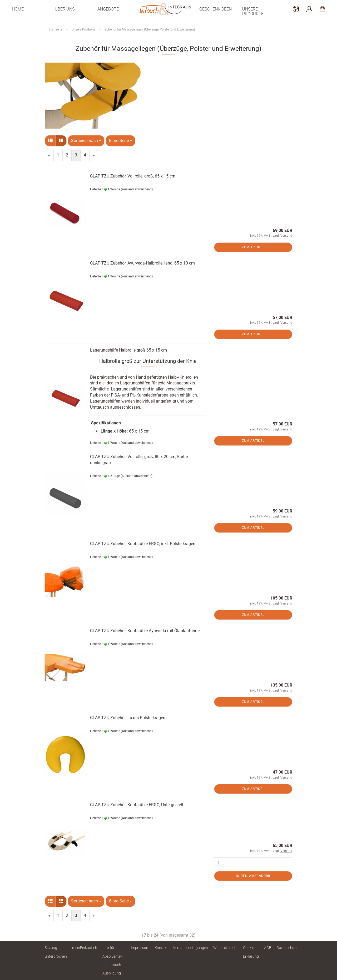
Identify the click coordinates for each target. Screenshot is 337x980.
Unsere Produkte (253, 11)
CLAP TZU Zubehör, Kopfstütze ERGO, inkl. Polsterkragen (142, 543)
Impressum (140, 948)
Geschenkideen (215, 9)
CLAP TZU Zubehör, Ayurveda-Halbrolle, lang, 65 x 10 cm (142, 263)
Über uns (65, 9)
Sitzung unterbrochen (56, 952)
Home (18, 9)
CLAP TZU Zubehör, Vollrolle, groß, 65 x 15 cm (132, 176)
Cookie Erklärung (251, 952)
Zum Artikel (253, 247)
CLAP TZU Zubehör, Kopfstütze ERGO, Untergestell (136, 804)
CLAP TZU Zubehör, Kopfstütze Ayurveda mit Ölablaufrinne (145, 630)
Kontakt (161, 948)
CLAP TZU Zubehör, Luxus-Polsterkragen (127, 717)
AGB (267, 948)
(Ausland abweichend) (137, 189)
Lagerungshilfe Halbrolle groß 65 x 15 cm (128, 350)
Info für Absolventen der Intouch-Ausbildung (112, 960)
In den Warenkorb (253, 876)
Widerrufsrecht (225, 948)
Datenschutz (287, 948)
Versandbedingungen (190, 948)
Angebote (108, 9)
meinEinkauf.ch (84, 948)
